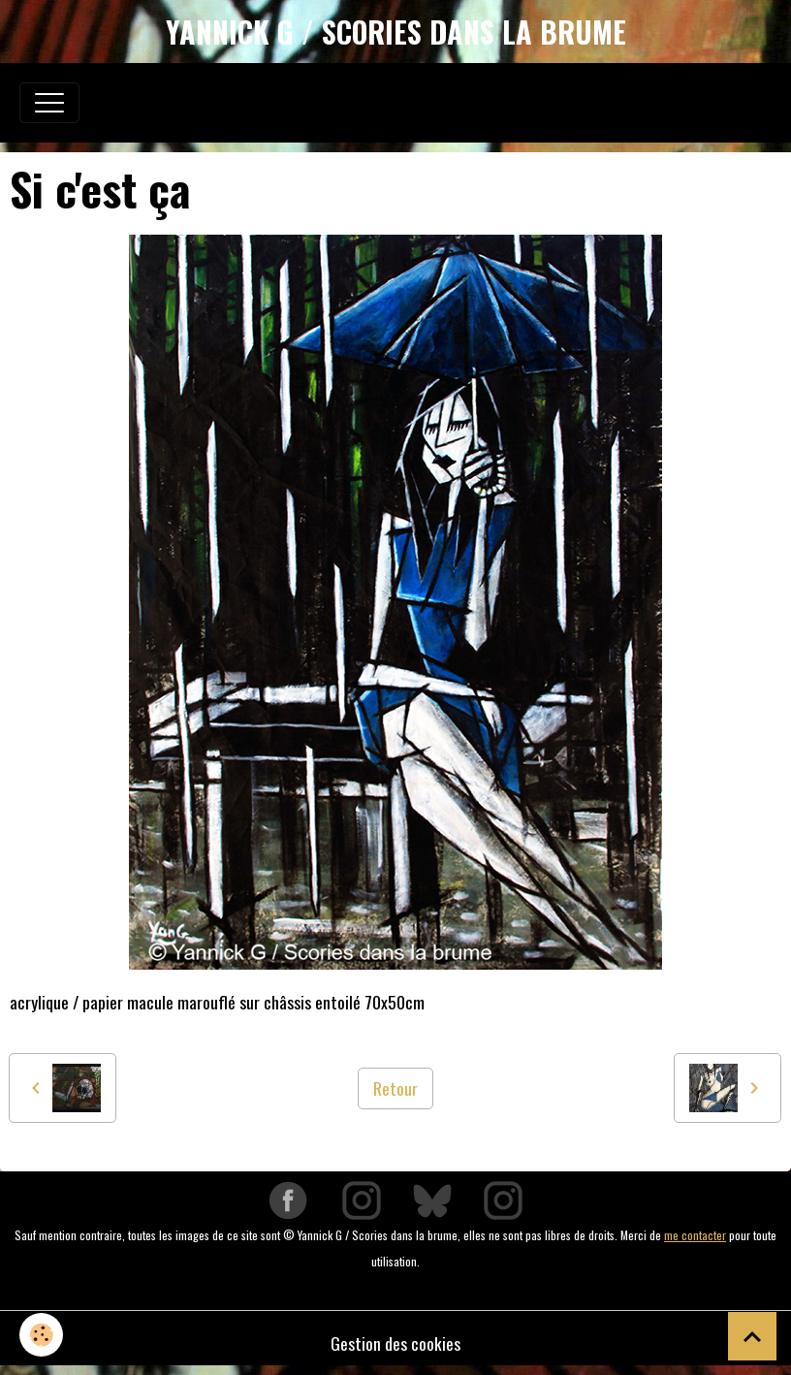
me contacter (695, 1235)
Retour (395, 1088)
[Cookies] (41, 1335)
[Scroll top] (752, 1336)
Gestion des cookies (395, 1343)
